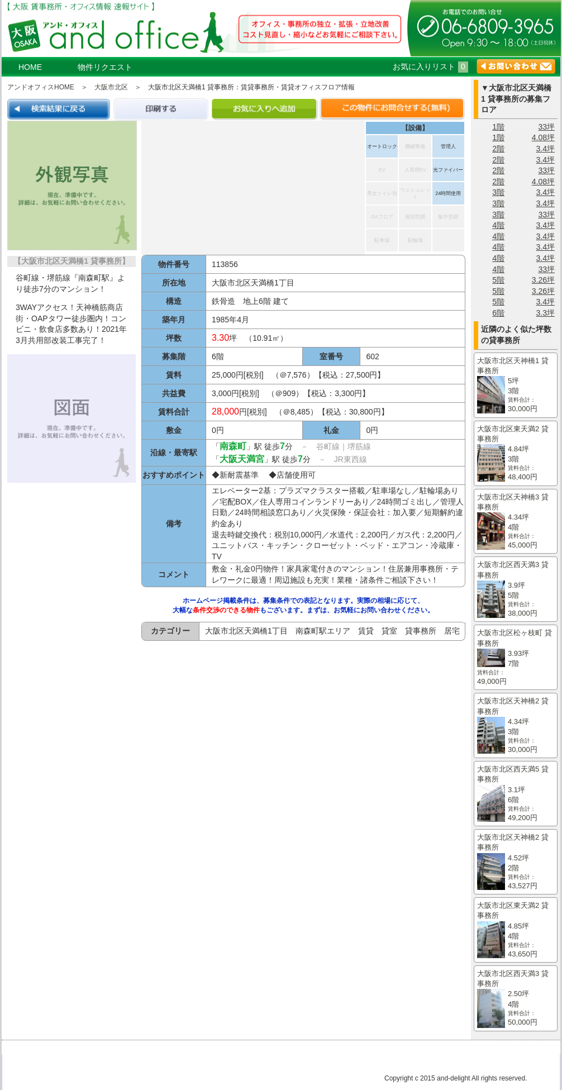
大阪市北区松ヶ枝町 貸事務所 (515, 658)
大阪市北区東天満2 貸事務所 (515, 454)
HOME (30, 67)
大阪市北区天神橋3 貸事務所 (515, 522)
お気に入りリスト (430, 66)
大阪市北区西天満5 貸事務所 (515, 794)
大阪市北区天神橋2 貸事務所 (515, 726)
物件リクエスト (105, 67)
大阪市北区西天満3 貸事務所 (515, 589)
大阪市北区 (111, 87)
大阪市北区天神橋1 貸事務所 (515, 385)
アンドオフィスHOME (40, 87)
